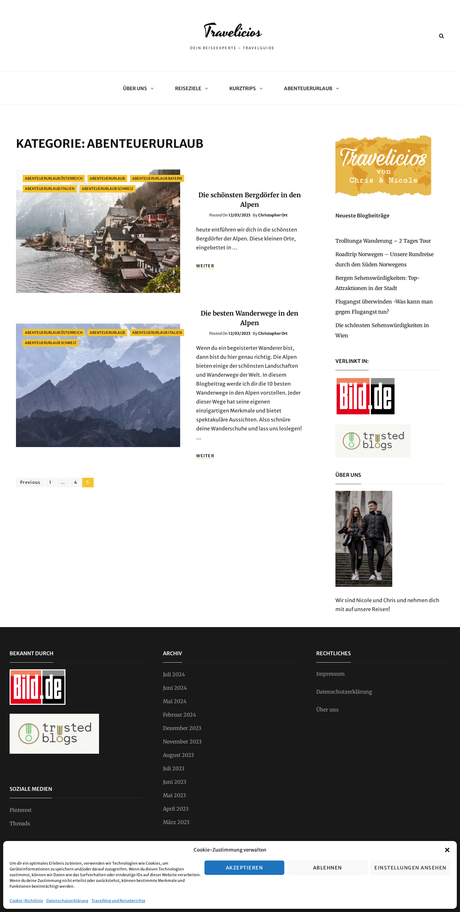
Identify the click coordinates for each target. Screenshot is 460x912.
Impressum (330, 674)
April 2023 (175, 809)
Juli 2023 (173, 768)
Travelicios (232, 31)
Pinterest (21, 810)
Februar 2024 (179, 715)
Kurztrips (245, 88)
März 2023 (176, 822)
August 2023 (178, 755)
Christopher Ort (273, 215)
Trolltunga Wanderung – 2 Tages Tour (383, 241)
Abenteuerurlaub (310, 88)
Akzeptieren (244, 868)
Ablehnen (327, 868)
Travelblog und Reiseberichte (118, 900)
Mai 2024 (175, 701)
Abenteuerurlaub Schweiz (107, 188)
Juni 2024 (175, 688)
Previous (30, 482)
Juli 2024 (174, 674)
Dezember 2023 (182, 728)
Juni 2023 (174, 782)
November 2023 (182, 741)
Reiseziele (190, 88)
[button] (447, 850)
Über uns (137, 88)
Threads (20, 823)
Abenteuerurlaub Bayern (157, 178)
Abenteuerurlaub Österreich (53, 178)
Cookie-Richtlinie (26, 900)
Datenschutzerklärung (67, 900)
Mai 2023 (174, 795)
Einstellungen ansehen (410, 868)
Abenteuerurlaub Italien (49, 188)
